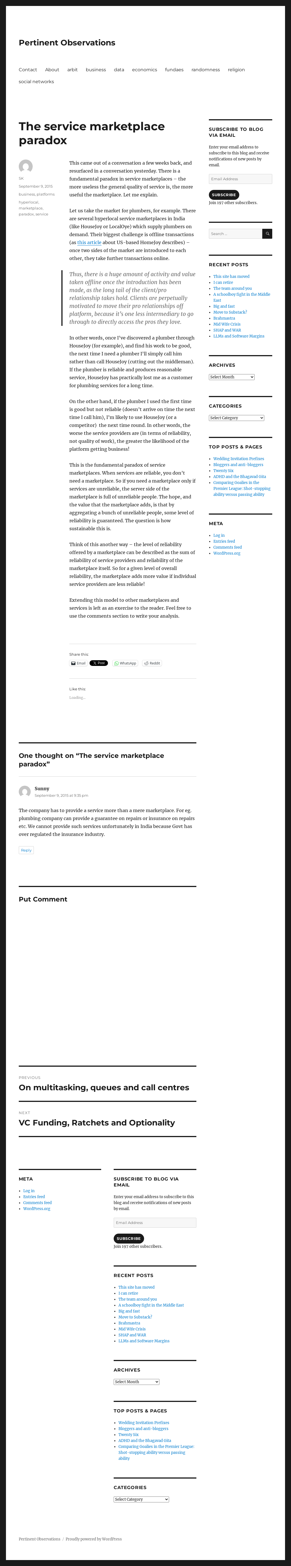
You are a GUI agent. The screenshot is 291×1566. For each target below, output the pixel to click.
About (52, 69)
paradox (26, 214)
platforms (46, 194)
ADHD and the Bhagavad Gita (145, 1440)
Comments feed (37, 1202)
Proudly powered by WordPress (94, 1539)
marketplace (31, 208)
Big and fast (129, 1311)
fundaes (174, 69)
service (42, 214)
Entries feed (34, 1196)
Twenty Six (129, 1434)
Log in (29, 1190)
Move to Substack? (135, 1317)
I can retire (128, 1293)
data (119, 69)
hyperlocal (28, 202)
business (96, 69)
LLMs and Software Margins (144, 1341)
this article (89, 242)
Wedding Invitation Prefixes (144, 1422)
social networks (36, 81)
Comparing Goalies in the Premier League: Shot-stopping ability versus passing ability (156, 1452)
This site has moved (137, 1287)
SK (21, 178)
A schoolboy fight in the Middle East (151, 1305)
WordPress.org (36, 1208)
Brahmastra (129, 1323)
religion (236, 69)
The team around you (138, 1299)
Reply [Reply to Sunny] (26, 850)
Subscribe (129, 1238)
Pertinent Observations (67, 42)
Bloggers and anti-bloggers (144, 1428)
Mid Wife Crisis (132, 1329)
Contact (28, 69)
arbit (72, 69)
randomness (206, 69)
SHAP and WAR (132, 1335)
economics (144, 69)
